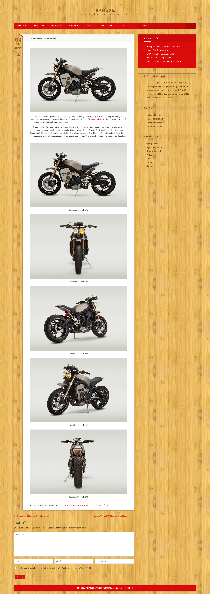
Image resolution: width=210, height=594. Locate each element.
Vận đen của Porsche (169, 98)
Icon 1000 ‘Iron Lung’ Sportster (160, 57)
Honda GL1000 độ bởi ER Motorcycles (33, 516)
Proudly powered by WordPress (92, 588)
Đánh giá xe (38, 26)
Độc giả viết (57, 26)
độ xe (98, 505)
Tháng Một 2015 (153, 115)
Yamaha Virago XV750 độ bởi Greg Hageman (112, 516)
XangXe (105, 11)
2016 (61, 505)
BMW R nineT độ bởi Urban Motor (161, 54)
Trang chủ (22, 26)
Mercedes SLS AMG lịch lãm (181, 90)
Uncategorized (153, 151)
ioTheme (129, 588)
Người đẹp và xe (154, 148)
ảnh (67, 505)
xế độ (105, 505)
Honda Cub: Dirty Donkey (157, 50)
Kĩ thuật (88, 26)
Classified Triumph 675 (83, 505)
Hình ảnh (73, 26)
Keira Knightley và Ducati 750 (181, 87)
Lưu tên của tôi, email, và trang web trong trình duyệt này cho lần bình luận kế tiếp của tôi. (54, 568)
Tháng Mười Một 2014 (156, 123)
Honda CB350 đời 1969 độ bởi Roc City (174, 83)
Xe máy (113, 26)
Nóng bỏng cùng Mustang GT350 (173, 94)
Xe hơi (101, 26)
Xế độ (45, 505)
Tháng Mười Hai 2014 (156, 119)
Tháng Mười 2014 (154, 126)
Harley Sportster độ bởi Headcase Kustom (164, 46)
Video (149, 155)
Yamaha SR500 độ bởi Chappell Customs (164, 61)
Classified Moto (97, 119)
